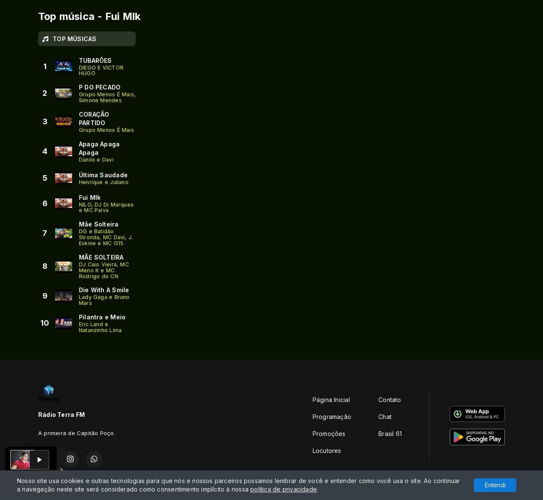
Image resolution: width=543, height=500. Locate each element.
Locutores (327, 450)
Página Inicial (331, 399)
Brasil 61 (390, 433)
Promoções (329, 433)
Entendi (495, 485)
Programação (332, 416)
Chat (385, 416)
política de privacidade (283, 489)
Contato (389, 399)
